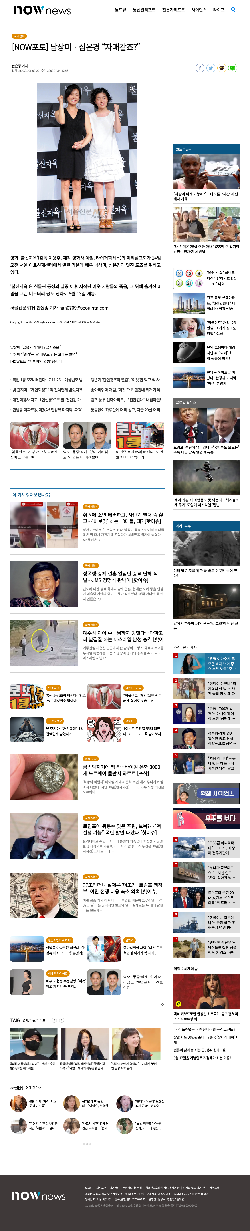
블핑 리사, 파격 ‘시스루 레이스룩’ (42, 1103)
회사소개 (101, 1187)
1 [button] (84, 1144)
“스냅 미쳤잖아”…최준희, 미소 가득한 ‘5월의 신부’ (149, 1128)
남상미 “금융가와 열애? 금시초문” (35, 347)
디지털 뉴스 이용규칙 (194, 1187)
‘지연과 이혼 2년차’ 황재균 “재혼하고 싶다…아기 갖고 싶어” (43, 1128)
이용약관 (114, 1187)
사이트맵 (214, 1187)
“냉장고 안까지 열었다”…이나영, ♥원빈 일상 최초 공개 (134, 1066)
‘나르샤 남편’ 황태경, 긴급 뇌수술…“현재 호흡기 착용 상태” (96, 1128)
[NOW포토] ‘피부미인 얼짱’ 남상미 (36, 361)
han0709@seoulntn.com (83, 307)
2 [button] (87, 1144)
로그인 (88, 1187)
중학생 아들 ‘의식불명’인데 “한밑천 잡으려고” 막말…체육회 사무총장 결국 (83, 1066)
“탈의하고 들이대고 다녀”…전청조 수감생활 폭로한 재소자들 (32, 1066)
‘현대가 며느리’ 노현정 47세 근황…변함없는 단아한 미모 (149, 1105)
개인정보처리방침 (132, 1187)
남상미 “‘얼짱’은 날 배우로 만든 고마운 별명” (43, 354)
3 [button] (90, 1144)
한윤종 (16, 66)
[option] (32, 1050)
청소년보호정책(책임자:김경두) (162, 1187)
